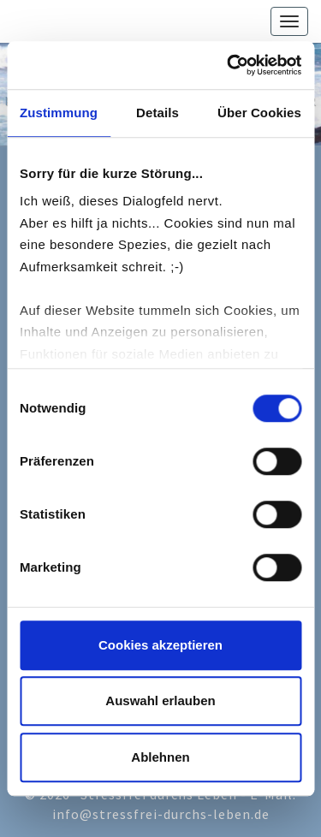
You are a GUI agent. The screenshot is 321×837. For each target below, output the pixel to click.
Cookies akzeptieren (160, 645)
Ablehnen (160, 757)
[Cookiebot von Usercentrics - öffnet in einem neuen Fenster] (228, 65)
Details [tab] (157, 112)
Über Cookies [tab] (259, 112)
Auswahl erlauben (160, 700)
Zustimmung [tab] (59, 112)
